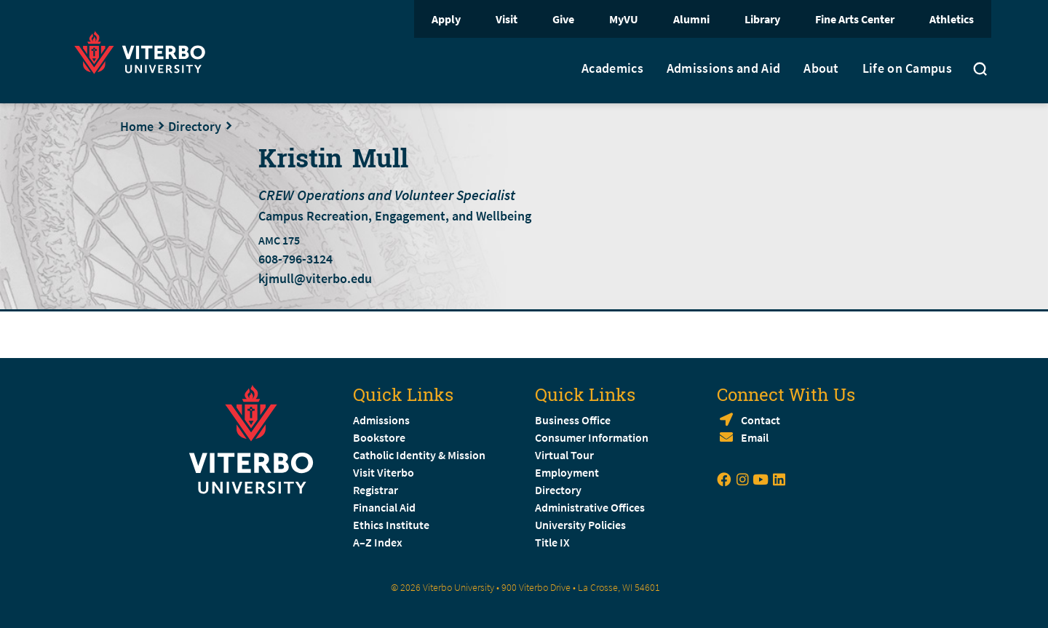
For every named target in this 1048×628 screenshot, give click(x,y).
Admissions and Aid (723, 68)
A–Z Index (377, 542)
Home (137, 126)
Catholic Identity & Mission (419, 455)
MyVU (623, 19)
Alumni (691, 19)
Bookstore (379, 437)
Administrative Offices (590, 507)
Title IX (552, 542)
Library (762, 19)
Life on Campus (907, 68)
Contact (760, 420)
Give (563, 19)
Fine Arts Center (854, 19)
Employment (567, 472)
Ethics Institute (391, 524)
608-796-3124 (295, 259)
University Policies (580, 524)
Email (755, 437)
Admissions (381, 420)
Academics (612, 68)
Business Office (573, 420)
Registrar (375, 489)
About (821, 68)
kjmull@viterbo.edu (315, 278)
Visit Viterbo (383, 472)
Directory (194, 126)
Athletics (951, 19)
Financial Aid (384, 507)
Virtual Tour (564, 455)
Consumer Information (591, 437)
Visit (506, 19)
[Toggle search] (980, 70)
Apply (446, 19)
